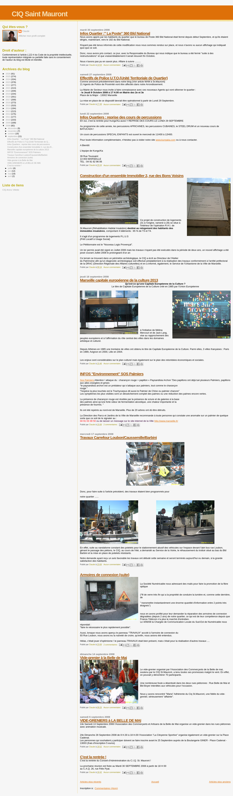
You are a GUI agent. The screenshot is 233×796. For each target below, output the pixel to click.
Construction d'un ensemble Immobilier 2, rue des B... (30, 147)
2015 (8, 105)
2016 (8, 102)
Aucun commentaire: (112, 65)
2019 (8, 94)
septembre (13, 136)
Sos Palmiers (87, 380)
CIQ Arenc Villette (10, 190)
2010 (8, 120)
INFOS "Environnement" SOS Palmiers (111, 374)
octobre (11, 133)
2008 (8, 125)
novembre (13, 131)
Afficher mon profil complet (32, 36)
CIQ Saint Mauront (39, 14)
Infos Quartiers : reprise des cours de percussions (120, 117)
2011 (8, 117)
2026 (8, 73)
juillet (10, 168)
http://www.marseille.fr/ (166, 421)
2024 (8, 79)
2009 (8, 122)
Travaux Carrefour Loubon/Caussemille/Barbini (118, 437)
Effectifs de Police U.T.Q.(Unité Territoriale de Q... (28, 142)
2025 (8, 76)
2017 (8, 99)
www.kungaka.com (165, 139)
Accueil (155, 781)
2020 (8, 91)
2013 (8, 111)
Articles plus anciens (220, 781)
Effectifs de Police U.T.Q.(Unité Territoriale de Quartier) (123, 78)
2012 (8, 114)
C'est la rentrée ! (93, 757)
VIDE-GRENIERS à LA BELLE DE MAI (110, 720)
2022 (8, 85)
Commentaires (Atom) (106, 788)
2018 (8, 96)
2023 (8, 82)
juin (10, 171)
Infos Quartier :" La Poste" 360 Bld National (115, 33)
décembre (13, 128)
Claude (25, 31)
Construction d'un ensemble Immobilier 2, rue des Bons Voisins (131, 176)
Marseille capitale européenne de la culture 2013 (119, 280)
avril (10, 176)
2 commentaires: (111, 425)
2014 (8, 108)
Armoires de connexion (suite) (104, 575)
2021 (8, 88)
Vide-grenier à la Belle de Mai (103, 658)
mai (10, 174)
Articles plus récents (90, 781)
